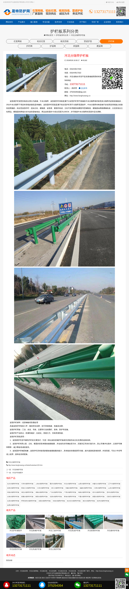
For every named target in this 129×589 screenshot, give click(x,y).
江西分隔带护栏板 (100, 488)
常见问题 (46, 22)
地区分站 (110, 2)
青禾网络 (76, 575)
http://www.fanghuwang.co (80, 96)
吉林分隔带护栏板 (13, 488)
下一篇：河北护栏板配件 (14, 473)
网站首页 (9, 22)
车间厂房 (95, 22)
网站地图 (120, 2)
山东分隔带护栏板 (114, 488)
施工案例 (33, 22)
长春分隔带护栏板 (59, 501)
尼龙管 (47, 578)
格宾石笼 (38, 578)
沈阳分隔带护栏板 (45, 501)
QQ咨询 (83, 88)
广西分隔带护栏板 (70, 492)
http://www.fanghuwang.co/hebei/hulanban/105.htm (25, 465)
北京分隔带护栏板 (13, 484)
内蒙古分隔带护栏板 (99, 484)
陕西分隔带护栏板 (42, 496)
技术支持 (58, 22)
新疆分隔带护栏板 (98, 496)
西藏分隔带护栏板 (27, 496)
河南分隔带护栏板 (13, 492)
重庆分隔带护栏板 (56, 484)
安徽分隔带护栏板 (72, 488)
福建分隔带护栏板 (86, 488)
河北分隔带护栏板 (14, 462)
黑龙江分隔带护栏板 (28, 488)
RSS (80, 573)
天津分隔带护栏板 (27, 484)
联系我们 (119, 22)
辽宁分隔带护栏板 (114, 484)
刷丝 (43, 578)
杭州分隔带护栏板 (103, 501)
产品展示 (21, 22)
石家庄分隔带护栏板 (113, 496)
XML (73, 573)
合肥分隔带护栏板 (13, 505)
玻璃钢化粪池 (96, 578)
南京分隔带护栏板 (89, 501)
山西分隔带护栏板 (84, 484)
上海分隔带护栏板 (42, 484)
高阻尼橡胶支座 (73, 578)
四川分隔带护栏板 (98, 492)
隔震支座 (65, 578)
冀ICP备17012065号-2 (55, 575)
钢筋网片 (89, 578)
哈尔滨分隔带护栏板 (74, 501)
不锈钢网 (58, 578)
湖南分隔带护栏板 (42, 492)
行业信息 (70, 22)
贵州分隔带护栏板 (113, 492)
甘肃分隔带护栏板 (56, 496)
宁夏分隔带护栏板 (84, 496)
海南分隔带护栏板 (84, 492)
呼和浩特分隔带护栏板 (28, 501)
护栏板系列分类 (62, 35)
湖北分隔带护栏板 (27, 492)
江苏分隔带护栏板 (43, 488)
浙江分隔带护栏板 (57, 488)
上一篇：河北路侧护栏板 (14, 469)
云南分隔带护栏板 (13, 496)
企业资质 (107, 22)
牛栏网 (52, 578)
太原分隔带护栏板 (13, 501)
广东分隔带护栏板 (56, 492)
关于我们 (82, 22)
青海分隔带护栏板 (70, 496)
